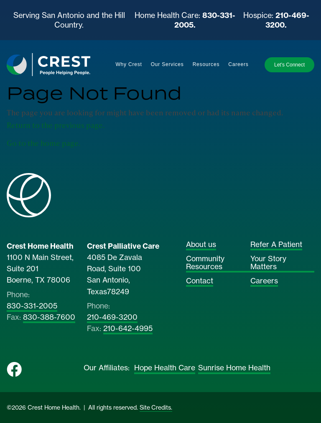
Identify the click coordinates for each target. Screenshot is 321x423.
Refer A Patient (276, 245)
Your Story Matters (268, 263)
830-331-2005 (32, 306)
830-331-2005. (204, 20)
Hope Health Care (164, 368)
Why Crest (128, 64)
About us (201, 245)
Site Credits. (156, 407)
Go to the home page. (43, 143)
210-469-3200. (287, 20)
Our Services (167, 64)
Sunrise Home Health (234, 368)
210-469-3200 (112, 317)
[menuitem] (128, 65)
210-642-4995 (128, 329)
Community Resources (205, 263)
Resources (206, 64)
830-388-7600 (49, 317)
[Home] (48, 64)
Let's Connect (289, 65)
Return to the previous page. (55, 125)
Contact (199, 281)
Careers (238, 64)
